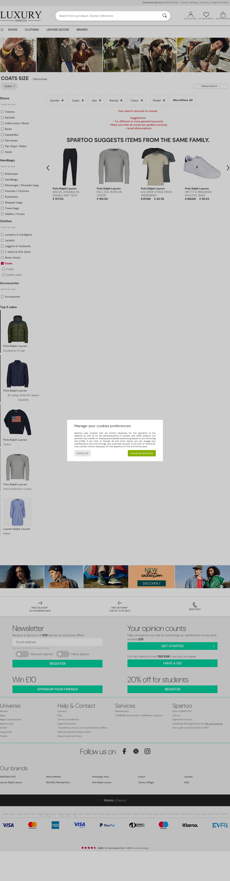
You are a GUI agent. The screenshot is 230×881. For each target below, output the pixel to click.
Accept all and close (142, 453)
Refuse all (82, 453)
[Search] (164, 16)
